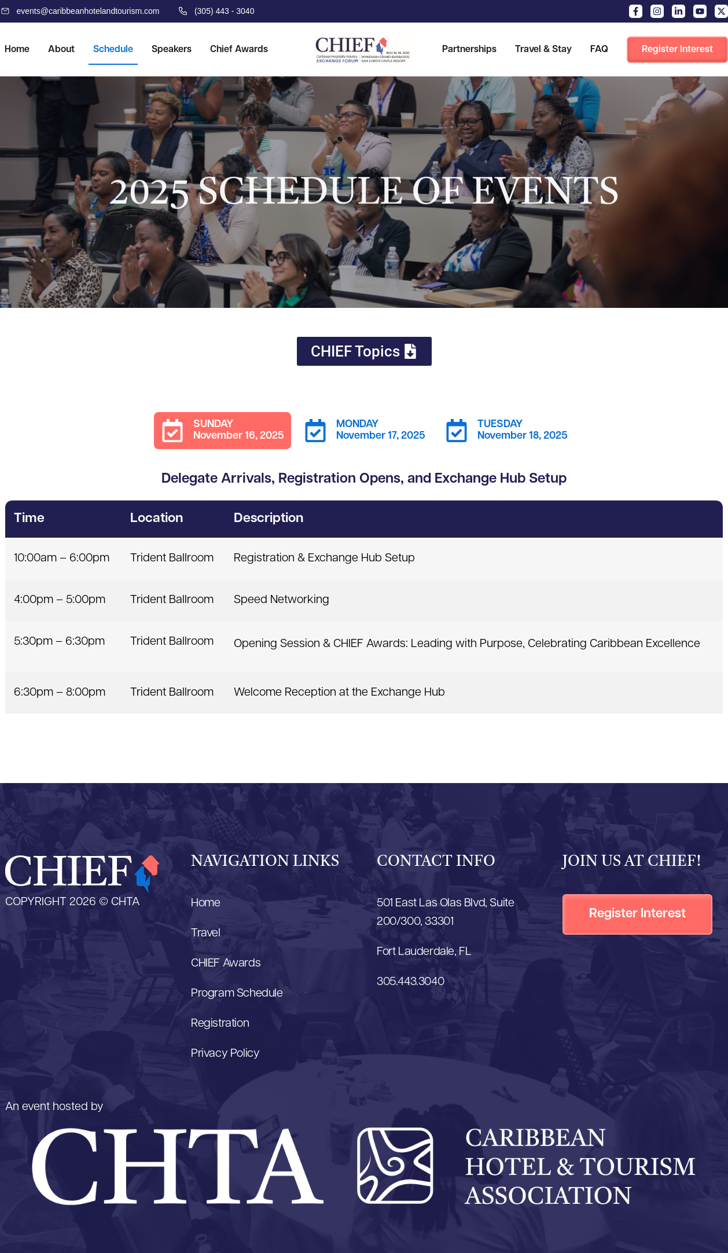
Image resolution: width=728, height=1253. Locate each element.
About (61, 49)
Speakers (172, 49)
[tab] (222, 430)
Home (17, 49)
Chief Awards (239, 49)
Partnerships (469, 49)
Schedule (113, 49)
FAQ (599, 49)
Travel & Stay (543, 49)
